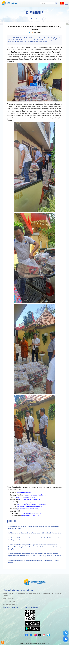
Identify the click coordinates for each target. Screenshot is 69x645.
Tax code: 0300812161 (10, 604)
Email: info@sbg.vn (8, 598)
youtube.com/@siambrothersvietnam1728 (32, 504)
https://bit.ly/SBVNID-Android (30, 513)
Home (28, 19)
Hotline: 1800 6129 (9, 601)
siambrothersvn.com (24, 493)
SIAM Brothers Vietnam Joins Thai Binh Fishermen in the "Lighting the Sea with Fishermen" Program (33, 527)
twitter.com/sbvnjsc (26, 502)
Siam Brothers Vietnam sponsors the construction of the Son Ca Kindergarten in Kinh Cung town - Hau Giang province (33, 539)
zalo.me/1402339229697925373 (29, 506)
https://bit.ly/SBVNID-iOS (30, 516)
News (33, 19)
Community (39, 19)
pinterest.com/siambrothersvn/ (28, 509)
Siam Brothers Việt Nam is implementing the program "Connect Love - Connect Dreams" (33, 562)
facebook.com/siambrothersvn (35, 495)
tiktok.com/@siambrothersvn (25, 497)
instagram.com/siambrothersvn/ (29, 499)
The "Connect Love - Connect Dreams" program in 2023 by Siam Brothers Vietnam (35, 533)
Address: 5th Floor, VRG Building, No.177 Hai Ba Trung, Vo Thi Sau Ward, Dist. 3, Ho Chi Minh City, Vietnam (32, 595)
